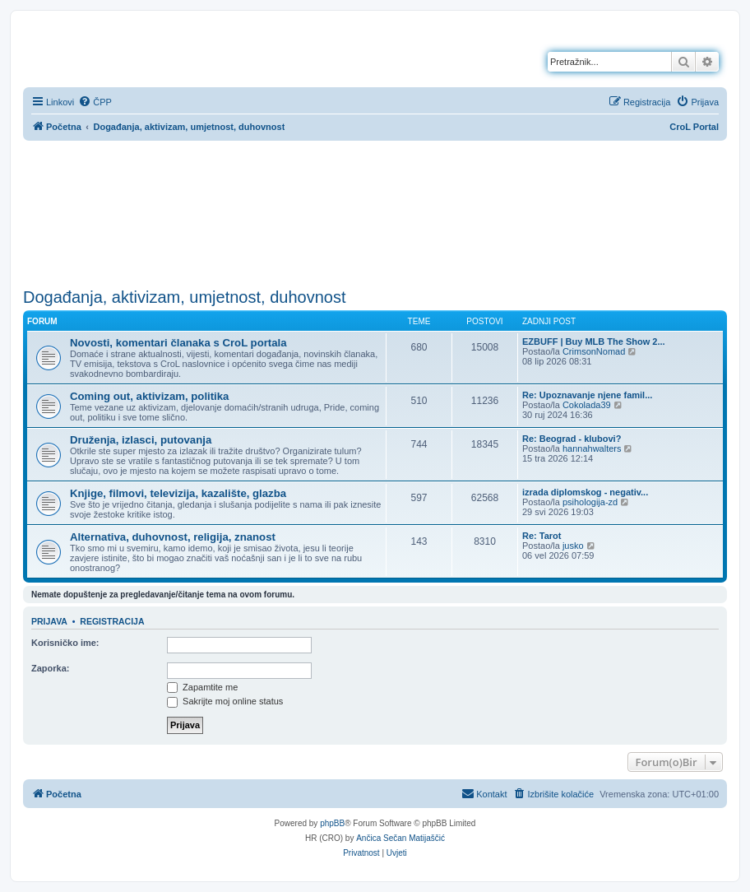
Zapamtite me (202, 687)
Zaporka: (50, 668)
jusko (573, 546)
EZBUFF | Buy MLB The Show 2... (593, 341)
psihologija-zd (590, 502)
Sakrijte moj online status (225, 701)
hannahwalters (592, 448)
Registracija (112, 621)
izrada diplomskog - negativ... (585, 492)
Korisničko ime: (65, 643)
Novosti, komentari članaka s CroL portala (178, 343)
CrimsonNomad (593, 351)
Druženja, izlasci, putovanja (140, 440)
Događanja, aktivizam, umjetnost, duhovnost (184, 297)
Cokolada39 (586, 405)
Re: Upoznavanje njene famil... (587, 395)
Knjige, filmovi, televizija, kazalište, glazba (178, 493)
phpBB (332, 823)
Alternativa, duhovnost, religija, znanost (172, 537)
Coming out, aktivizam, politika (149, 396)
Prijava (49, 621)
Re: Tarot (541, 536)
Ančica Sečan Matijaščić (400, 838)
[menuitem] (95, 102)
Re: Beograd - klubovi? (571, 439)
